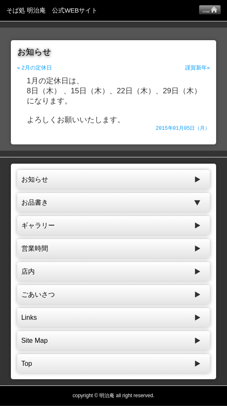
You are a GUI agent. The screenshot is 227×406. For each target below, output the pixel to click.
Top (26, 363)
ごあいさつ (38, 294)
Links (29, 317)
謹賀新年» (197, 67)
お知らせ (34, 179)
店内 (28, 271)
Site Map (34, 340)
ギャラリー (38, 225)
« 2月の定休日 (34, 67)
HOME (209, 10)
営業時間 (34, 248)
